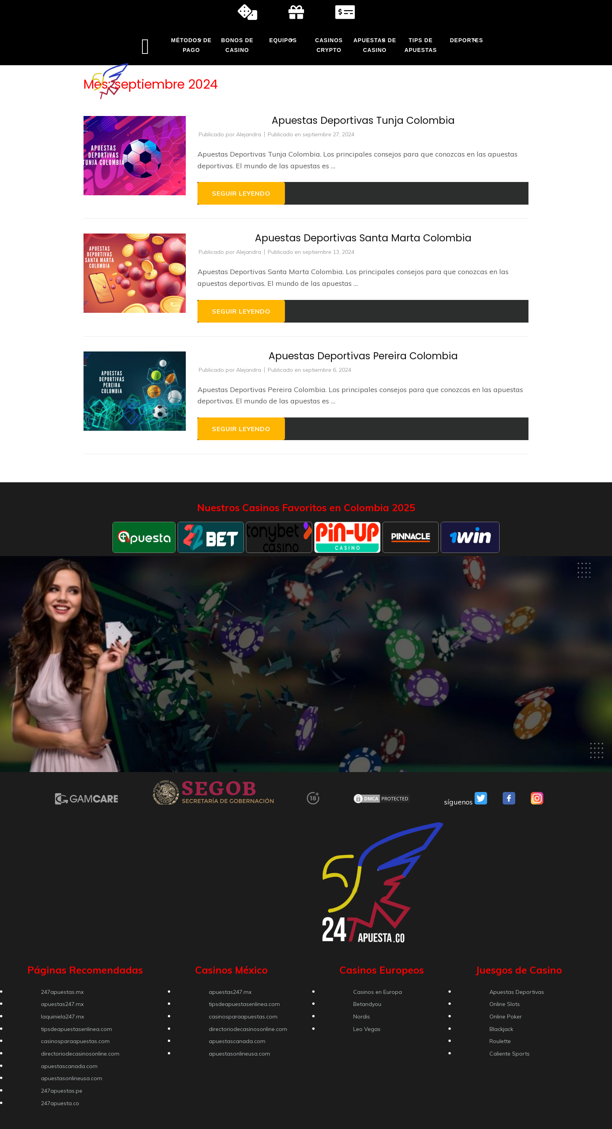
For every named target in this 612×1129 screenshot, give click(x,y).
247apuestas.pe (61, 1090)
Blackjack (501, 1029)
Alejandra (248, 134)
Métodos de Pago (191, 45)
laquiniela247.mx (62, 1016)
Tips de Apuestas (420, 45)
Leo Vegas (367, 1029)
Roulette (500, 1041)
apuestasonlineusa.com (71, 1078)
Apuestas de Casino (374, 45)
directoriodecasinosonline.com (80, 1053)
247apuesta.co (60, 1103)
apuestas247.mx (62, 1004)
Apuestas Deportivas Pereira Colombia (363, 356)
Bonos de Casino (237, 45)
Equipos (283, 40)
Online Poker (505, 1016)
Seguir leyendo (241, 193)
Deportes (466, 40)
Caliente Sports (509, 1053)
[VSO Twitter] (481, 801)
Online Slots (504, 1004)
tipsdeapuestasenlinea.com (76, 1029)
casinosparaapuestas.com (75, 1041)
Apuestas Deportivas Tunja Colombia (363, 120)
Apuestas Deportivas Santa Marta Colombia (363, 238)
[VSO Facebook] (509, 801)
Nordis (361, 1016)
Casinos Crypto (329, 45)
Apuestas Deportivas (516, 991)
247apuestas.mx (62, 991)
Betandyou (367, 1004)
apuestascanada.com (69, 1066)
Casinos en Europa (377, 991)
